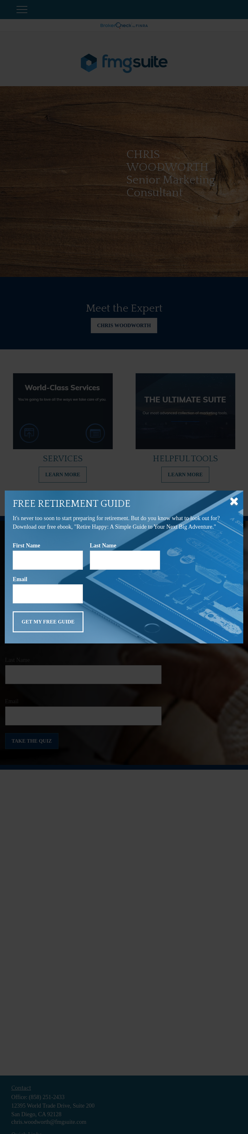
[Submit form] (48, 621)
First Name (26, 545)
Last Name (103, 545)
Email (20, 579)
